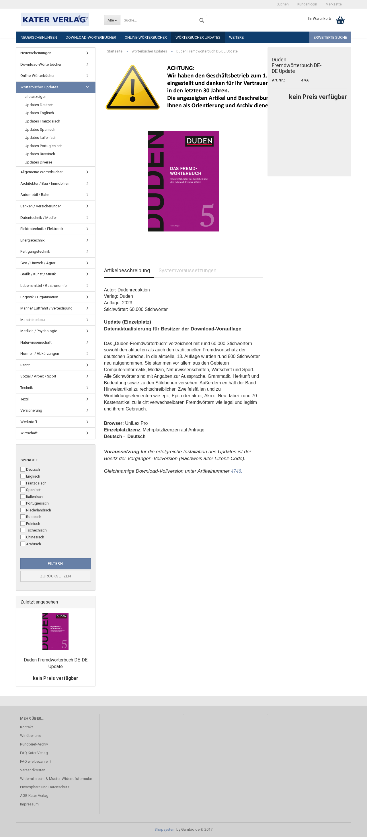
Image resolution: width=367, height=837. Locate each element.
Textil (24, 399)
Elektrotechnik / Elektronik (41, 229)
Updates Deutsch (39, 105)
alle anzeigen (35, 96)
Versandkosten (32, 770)
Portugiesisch (34, 503)
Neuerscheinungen (39, 37)
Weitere (236, 37)
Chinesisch (32, 537)
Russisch (30, 516)
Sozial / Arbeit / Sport (38, 376)
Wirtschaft (29, 433)
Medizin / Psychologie (38, 331)
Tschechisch (33, 530)
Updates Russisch (40, 154)
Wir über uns (30, 735)
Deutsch (30, 469)
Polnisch (30, 523)
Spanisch (31, 489)
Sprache (29, 460)
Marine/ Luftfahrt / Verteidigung (46, 308)
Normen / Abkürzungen (39, 353)
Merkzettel (334, 4)
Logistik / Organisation (39, 297)
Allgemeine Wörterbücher (41, 172)
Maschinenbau (32, 320)
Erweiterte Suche (330, 37)
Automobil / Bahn (34, 194)
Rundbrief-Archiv (34, 744)
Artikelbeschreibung (127, 270)
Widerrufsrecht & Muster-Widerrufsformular (56, 778)
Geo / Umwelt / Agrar (37, 263)
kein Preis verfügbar (55, 678)
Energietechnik (32, 240)
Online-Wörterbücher (146, 37)
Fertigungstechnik (35, 251)
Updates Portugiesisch (44, 146)
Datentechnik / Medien (39, 217)
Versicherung (31, 410)
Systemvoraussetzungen (187, 270)
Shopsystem (165, 829)
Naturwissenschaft (36, 342)
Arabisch (30, 544)
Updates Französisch (42, 121)
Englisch (30, 476)
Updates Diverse (38, 162)
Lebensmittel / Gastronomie (43, 285)
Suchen (283, 4)
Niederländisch (35, 510)
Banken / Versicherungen (41, 206)
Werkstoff (28, 422)
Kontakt (26, 727)
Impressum (29, 804)
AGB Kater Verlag (34, 795)
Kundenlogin (307, 4)
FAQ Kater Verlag (34, 753)
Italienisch (31, 496)
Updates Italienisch (40, 137)
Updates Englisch (39, 113)
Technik (26, 388)
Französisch (33, 483)
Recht (25, 365)
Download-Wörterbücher (91, 37)
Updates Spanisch (40, 129)
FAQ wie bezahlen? (36, 761)
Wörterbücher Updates (197, 37)
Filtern (55, 563)
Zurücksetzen (55, 576)
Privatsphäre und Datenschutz (44, 787)
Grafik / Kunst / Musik (38, 274)
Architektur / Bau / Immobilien (44, 183)
